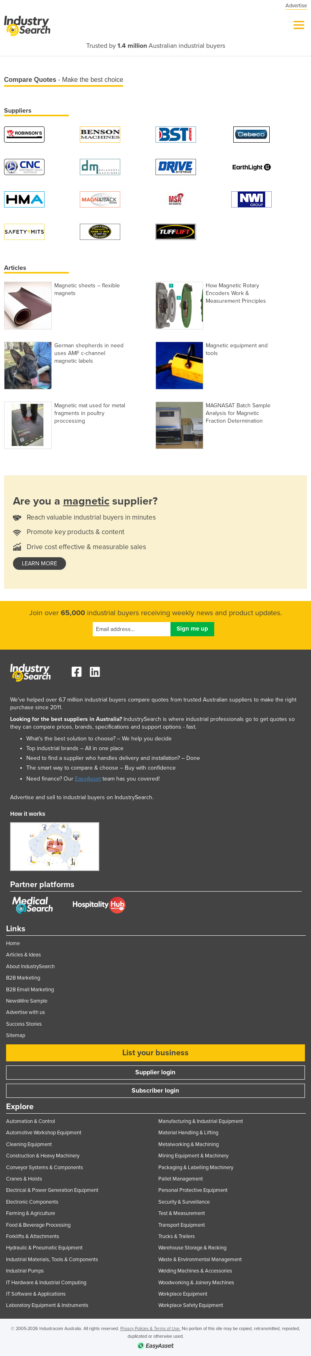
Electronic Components (32, 1202)
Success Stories (24, 1024)
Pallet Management (180, 1179)
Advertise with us (25, 1012)
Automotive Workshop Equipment (43, 1132)
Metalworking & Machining (188, 1144)
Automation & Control (30, 1121)
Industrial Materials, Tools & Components (52, 1259)
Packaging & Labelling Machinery (195, 1167)
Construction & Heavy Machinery (42, 1156)
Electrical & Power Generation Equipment (52, 1190)
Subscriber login (155, 1091)
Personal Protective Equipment (193, 1190)
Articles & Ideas (23, 955)
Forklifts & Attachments (32, 1236)
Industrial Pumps (25, 1271)
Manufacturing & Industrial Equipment (200, 1121)
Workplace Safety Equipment (190, 1305)
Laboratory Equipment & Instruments (47, 1305)
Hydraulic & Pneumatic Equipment (44, 1248)
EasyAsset (88, 778)
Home (13, 943)
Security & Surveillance (184, 1202)
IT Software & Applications (36, 1294)
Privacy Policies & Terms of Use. (150, 1328)
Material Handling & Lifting (188, 1132)
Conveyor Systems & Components (44, 1167)
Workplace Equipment (182, 1294)
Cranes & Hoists (24, 1179)
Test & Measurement (181, 1213)
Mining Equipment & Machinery (193, 1156)
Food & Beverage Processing (38, 1225)
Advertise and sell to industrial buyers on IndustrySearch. (81, 797)
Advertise (296, 5)
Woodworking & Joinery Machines (196, 1282)
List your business (155, 1053)
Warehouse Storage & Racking (192, 1248)
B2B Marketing (23, 978)
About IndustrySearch (30, 966)
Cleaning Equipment (29, 1144)
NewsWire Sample (26, 1001)
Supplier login (155, 1072)
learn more (39, 563)
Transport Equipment (181, 1225)
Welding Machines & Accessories (195, 1271)
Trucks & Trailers (176, 1236)
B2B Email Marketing (30, 989)
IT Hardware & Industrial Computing (46, 1282)
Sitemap (15, 1035)
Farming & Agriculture (30, 1213)
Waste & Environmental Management (200, 1259)
